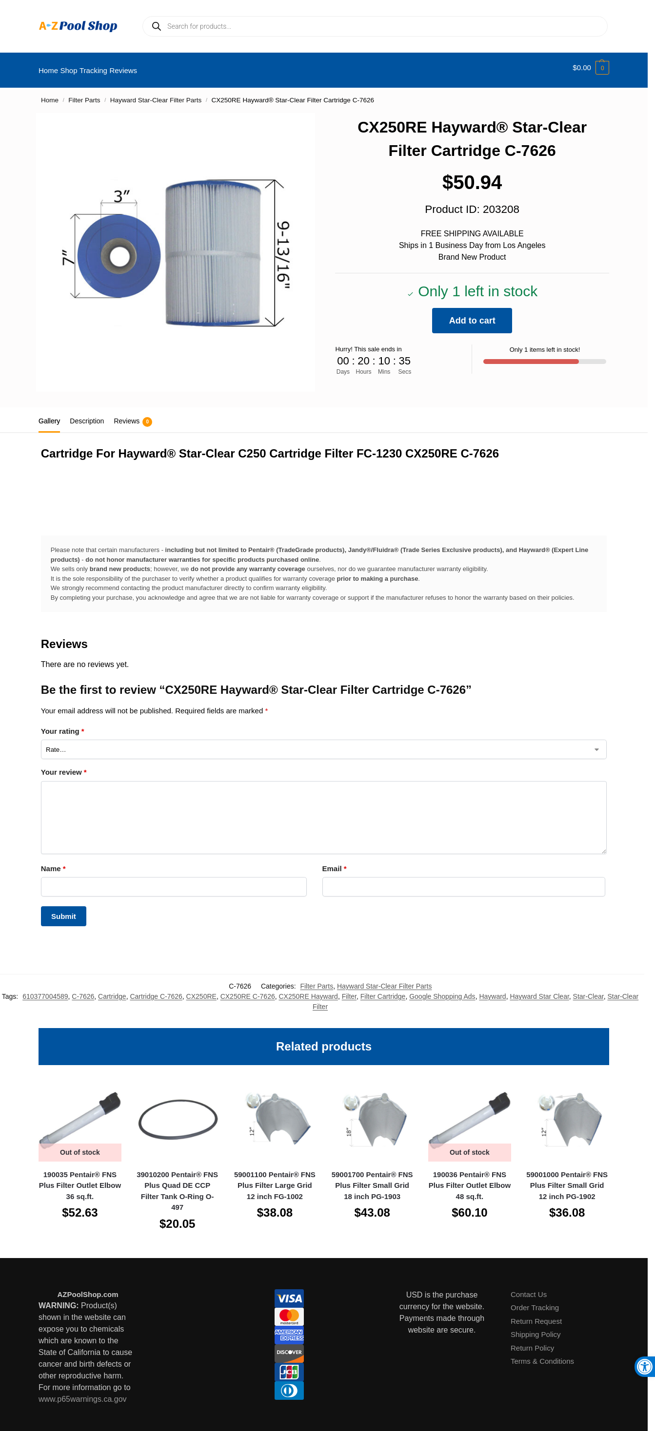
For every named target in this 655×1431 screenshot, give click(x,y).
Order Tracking (535, 1302)
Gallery (49, 416)
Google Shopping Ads (442, 990)
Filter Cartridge (383, 990)
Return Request (536, 1316)
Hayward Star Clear (539, 990)
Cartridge (112, 990)
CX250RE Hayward (308, 990)
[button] (591, 67)
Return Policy (532, 1342)
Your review (64, 767)
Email (334, 863)
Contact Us (529, 1289)
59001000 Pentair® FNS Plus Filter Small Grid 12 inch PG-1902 (567, 1180)
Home (50, 94)
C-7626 (83, 990)
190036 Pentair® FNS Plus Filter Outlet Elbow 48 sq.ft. (470, 1180)
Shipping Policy (536, 1329)
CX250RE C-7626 (247, 990)
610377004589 (45, 990)
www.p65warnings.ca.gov (83, 1394)
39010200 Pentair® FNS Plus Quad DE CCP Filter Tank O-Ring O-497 (177, 1185)
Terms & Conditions (542, 1356)
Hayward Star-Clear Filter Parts (156, 94)
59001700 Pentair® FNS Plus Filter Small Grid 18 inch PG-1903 (372, 1180)
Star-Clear (588, 990)
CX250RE (201, 990)
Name (53, 863)
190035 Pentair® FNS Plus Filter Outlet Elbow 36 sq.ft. (80, 1180)
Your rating (62, 726)
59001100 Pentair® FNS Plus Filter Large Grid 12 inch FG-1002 (275, 1180)
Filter (349, 990)
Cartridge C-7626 (156, 990)
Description (87, 416)
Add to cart (472, 315)
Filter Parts (84, 94)
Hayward (492, 990)
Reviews (133, 416)
